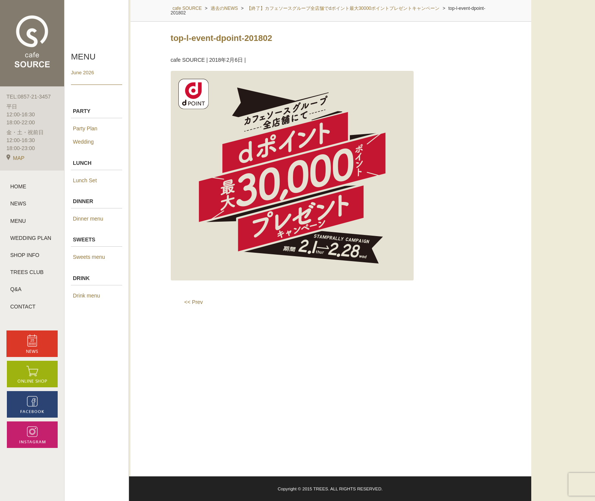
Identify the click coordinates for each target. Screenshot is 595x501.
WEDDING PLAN (30, 238)
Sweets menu (89, 257)
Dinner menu (88, 219)
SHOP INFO (24, 255)
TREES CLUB (27, 272)
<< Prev (193, 302)
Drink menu (86, 296)
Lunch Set (85, 180)
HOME (18, 187)
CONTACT (23, 307)
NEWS (18, 204)
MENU (18, 221)
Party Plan (85, 128)
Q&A (16, 290)
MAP (15, 158)
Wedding (83, 142)
